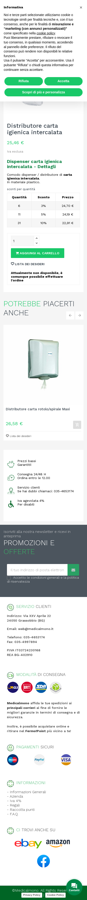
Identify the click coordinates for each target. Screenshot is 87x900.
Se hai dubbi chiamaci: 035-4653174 (45, 491)
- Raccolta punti (21, 809)
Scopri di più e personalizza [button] (43, 92)
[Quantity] (22, 241)
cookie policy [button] (46, 33)
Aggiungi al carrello (37, 253)
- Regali (13, 805)
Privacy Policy (32, 894)
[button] (81, 7)
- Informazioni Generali (26, 792)
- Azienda (15, 796)
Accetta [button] (63, 81)
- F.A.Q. (12, 814)
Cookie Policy (55, 894)
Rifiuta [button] (24, 81)
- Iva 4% (14, 801)
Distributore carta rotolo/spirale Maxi (38, 409)
